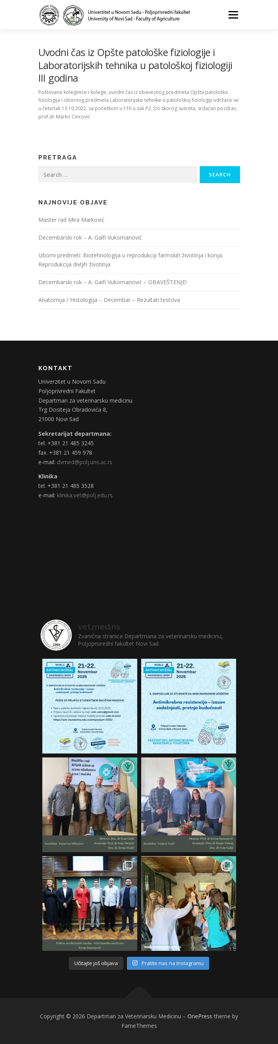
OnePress (199, 1016)
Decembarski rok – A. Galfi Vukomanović (90, 237)
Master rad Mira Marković (71, 219)
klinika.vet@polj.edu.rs (85, 495)
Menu (232, 14)
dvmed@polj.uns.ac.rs (84, 462)
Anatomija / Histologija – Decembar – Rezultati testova (109, 300)
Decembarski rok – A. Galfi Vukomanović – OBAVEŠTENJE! (112, 282)
